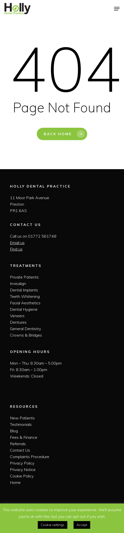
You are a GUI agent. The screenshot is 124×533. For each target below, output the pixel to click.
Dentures (18, 322)
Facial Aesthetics (25, 302)
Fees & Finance (23, 437)
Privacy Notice (23, 469)
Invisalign (18, 283)
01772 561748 (42, 236)
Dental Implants (24, 289)
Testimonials (21, 424)
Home (15, 482)
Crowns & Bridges (26, 335)
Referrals (18, 443)
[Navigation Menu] (117, 8)
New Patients (22, 417)
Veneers (17, 315)
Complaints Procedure (29, 456)
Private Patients (24, 277)
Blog (14, 430)
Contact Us (20, 450)
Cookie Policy (22, 475)
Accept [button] (82, 525)
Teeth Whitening (25, 296)
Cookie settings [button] (52, 525)
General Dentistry (25, 328)
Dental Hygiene (24, 309)
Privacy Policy (22, 463)
